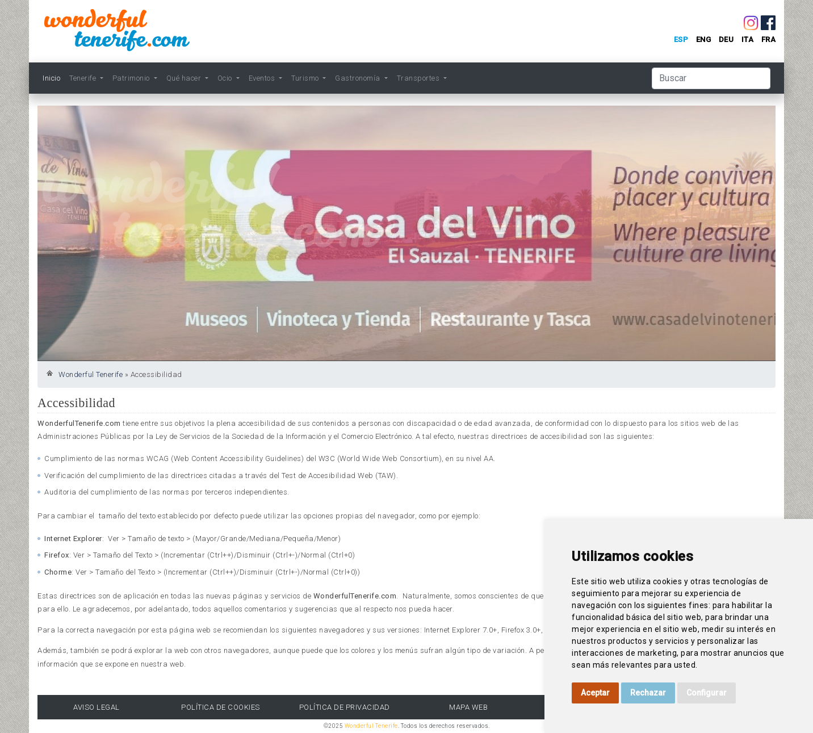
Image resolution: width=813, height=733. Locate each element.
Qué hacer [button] (184, 78)
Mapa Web (468, 707)
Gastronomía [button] (358, 78)
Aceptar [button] (595, 692)
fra (768, 39)
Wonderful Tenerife (90, 374)
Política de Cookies (220, 707)
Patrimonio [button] (132, 78)
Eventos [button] (263, 78)
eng (703, 39)
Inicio (51, 78)
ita (747, 39)
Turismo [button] (306, 78)
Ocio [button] (225, 78)
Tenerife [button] (83, 78)
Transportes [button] (419, 78)
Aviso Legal (96, 707)
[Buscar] (711, 78)
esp (681, 39)
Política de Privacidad (344, 707)
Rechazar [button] (648, 692)
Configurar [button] (706, 692)
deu (726, 39)
